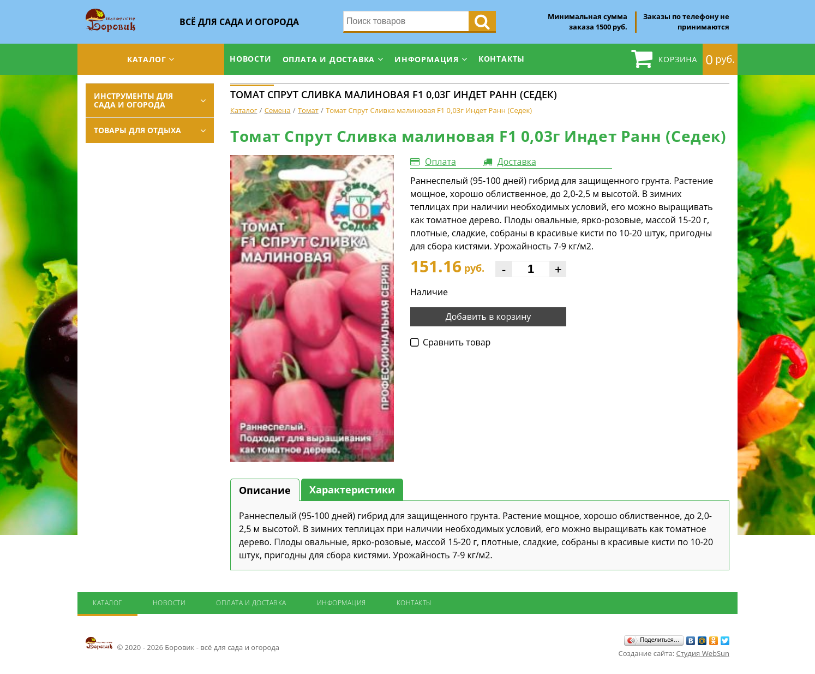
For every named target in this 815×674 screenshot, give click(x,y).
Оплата (440, 162)
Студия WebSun (702, 653)
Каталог (146, 59)
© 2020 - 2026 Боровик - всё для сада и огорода (182, 644)
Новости (251, 58)
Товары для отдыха (137, 130)
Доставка (517, 162)
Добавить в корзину (488, 317)
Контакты (501, 58)
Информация (426, 59)
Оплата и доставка (329, 59)
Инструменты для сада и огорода (133, 100)
